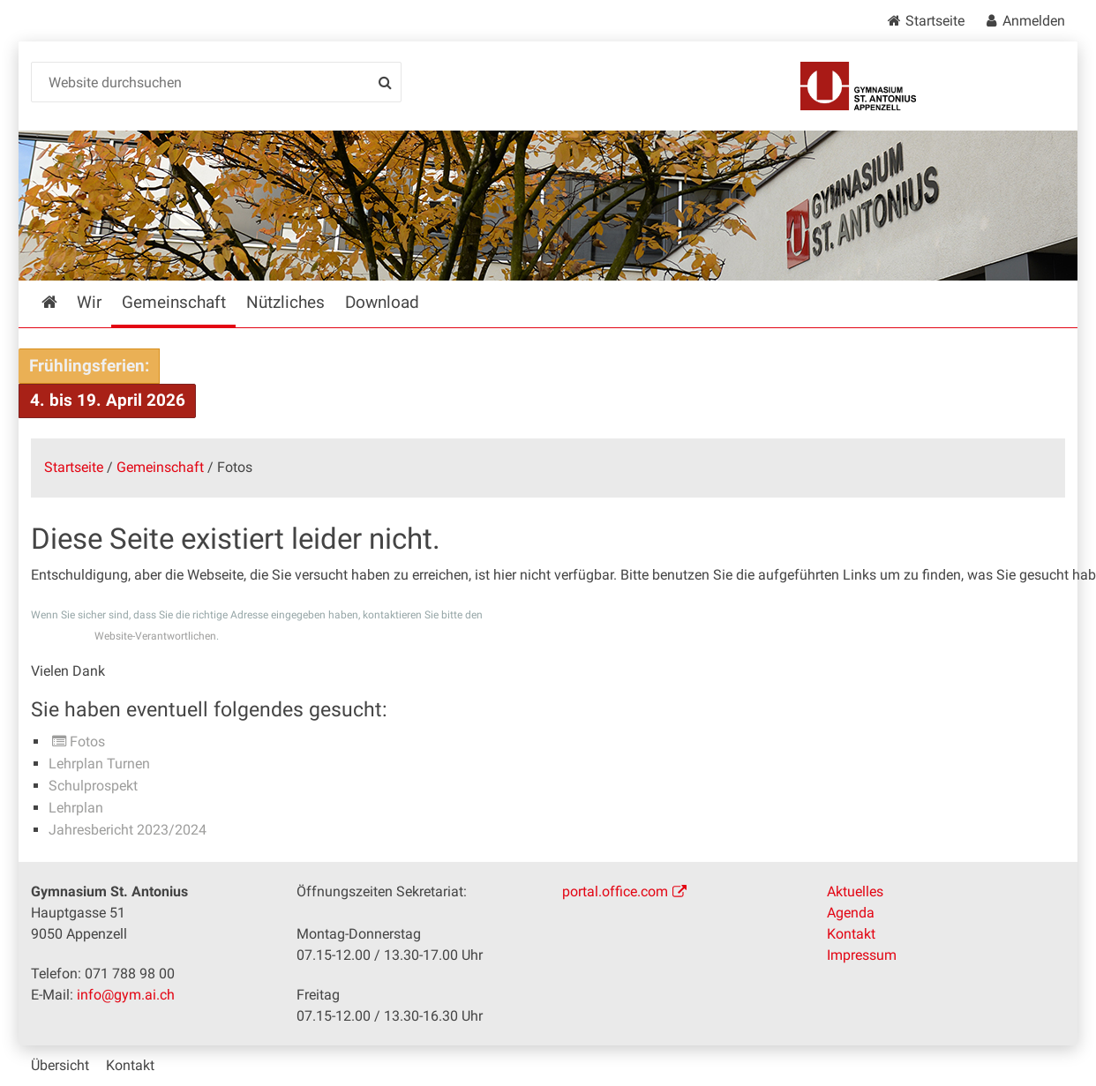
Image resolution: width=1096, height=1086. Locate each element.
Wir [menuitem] (89, 302)
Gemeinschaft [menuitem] (174, 302)
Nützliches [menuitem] (285, 302)
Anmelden (1033, 20)
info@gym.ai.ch (126, 994)
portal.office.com (615, 891)
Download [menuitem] (382, 302)
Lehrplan (76, 807)
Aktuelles (855, 891)
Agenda (851, 912)
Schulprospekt (93, 785)
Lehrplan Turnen (99, 763)
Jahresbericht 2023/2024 (127, 829)
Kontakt (851, 933)
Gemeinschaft (160, 467)
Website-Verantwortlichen (155, 636)
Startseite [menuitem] (62, 302)
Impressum (862, 955)
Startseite (935, 20)
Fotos (87, 741)
